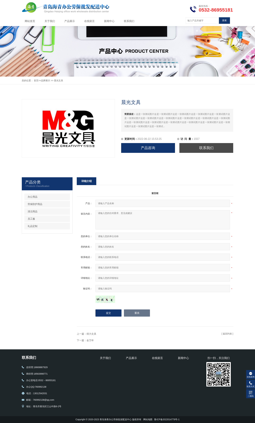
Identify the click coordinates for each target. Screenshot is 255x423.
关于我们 (50, 21)
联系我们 (129, 21)
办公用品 (32, 196)
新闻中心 (109, 21)
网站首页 (30, 21)
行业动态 (182, 370)
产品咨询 (148, 148)
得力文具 (91, 333)
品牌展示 (45, 80)
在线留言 (89, 21)
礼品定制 (32, 226)
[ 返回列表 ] (227, 333)
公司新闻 (182, 366)
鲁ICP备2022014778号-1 (167, 419)
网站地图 (147, 419)
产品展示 (69, 21)
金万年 (90, 340)
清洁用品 (32, 211)
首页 (36, 80)
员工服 (31, 218)
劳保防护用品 (35, 204)
